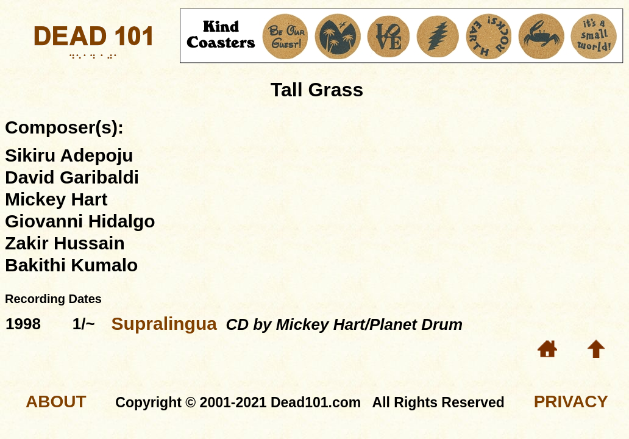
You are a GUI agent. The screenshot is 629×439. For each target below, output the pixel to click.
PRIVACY (571, 401)
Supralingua (164, 323)
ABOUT (56, 401)
